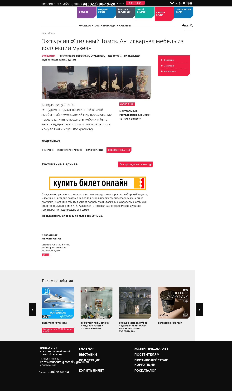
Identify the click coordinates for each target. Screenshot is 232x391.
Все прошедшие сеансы (135, 164)
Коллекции (86, 356)
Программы (170, 71)
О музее (83, 12)
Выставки (169, 60)
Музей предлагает (145, 348)
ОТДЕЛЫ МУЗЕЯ (103, 11)
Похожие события (119, 150)
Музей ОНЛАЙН (141, 11)
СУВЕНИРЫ (125, 26)
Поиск (187, 26)
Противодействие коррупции (152, 356)
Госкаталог (141, 360)
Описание (48, 150)
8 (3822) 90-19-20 (93, 3)
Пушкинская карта (183, 11)
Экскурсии (169, 65)
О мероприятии (95, 150)
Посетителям (142, 352)
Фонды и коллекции (124, 11)
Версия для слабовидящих (59, 3)
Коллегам (85, 26)
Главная (84, 348)
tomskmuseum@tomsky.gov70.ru (56, 361)
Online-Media (55, 370)
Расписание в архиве (69, 150)
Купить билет (160, 13)
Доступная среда (105, 26)
